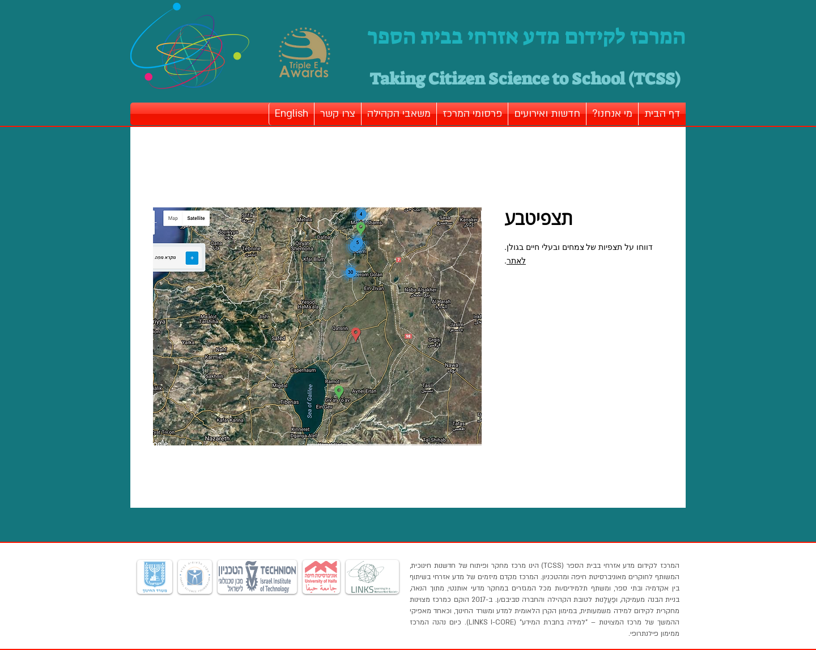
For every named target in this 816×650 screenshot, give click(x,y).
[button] (612, 114)
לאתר (516, 260)
